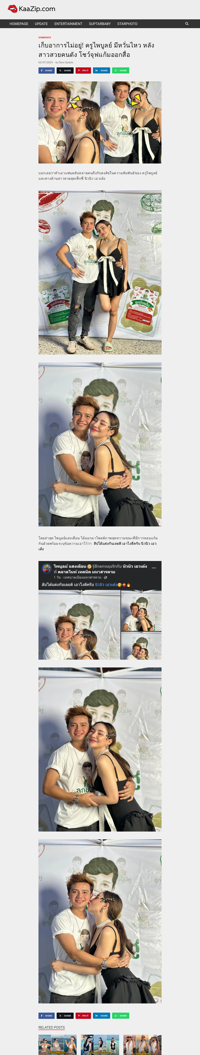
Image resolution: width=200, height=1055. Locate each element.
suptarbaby (100, 24)
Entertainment (68, 24)
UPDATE (41, 24)
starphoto (127, 24)
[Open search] (187, 24)
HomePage (19, 24)
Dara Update (66, 62)
